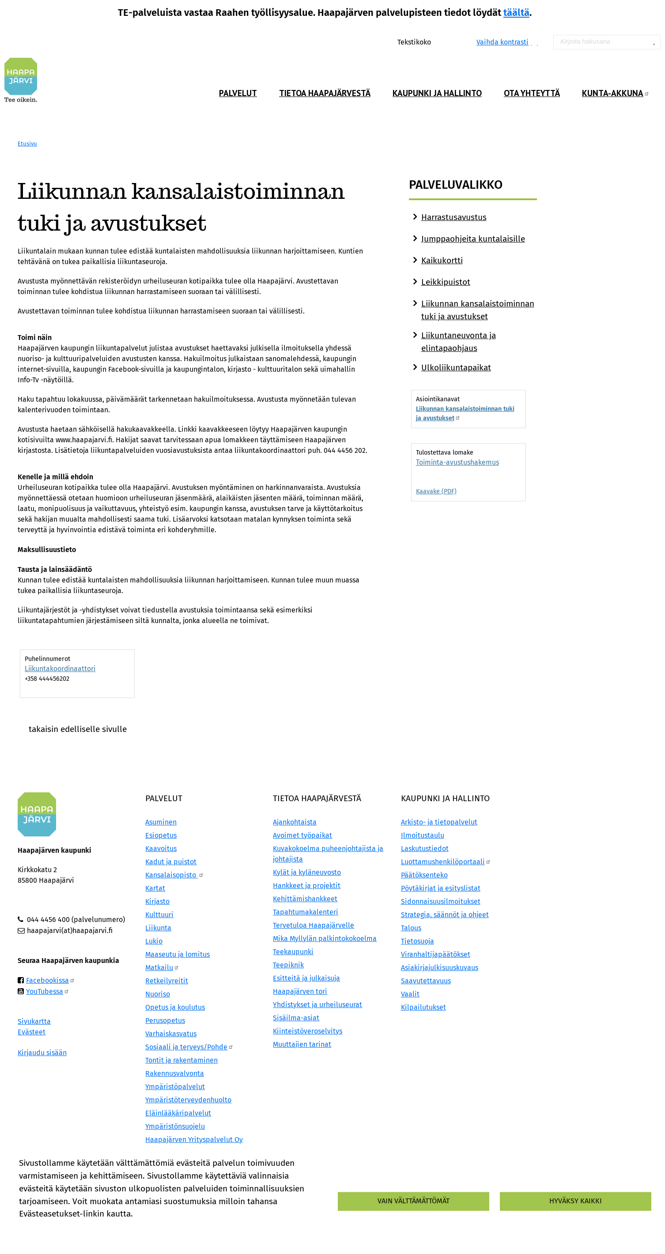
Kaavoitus (161, 848)
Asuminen (161, 822)
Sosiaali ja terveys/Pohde (189, 1047)
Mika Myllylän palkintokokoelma (325, 938)
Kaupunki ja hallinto (437, 92)
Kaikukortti (442, 260)
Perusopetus (165, 1020)
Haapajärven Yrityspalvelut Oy (194, 1139)
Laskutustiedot (425, 848)
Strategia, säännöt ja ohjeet (445, 915)
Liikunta (158, 928)
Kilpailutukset (423, 1007)
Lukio (153, 941)
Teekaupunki (293, 952)
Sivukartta (34, 1021)
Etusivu (27, 143)
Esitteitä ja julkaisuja (306, 978)
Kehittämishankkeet (305, 899)
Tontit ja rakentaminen (181, 1060)
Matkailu (162, 967)
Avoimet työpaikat (302, 835)
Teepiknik (288, 965)
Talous (411, 928)
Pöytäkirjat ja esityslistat (440, 888)
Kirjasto (157, 901)
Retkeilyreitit (166, 981)
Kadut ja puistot (170, 862)
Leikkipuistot (445, 282)
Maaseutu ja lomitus (177, 954)
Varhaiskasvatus (170, 1034)
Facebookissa (50, 980)
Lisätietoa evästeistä (53, 1229)
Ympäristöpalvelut (175, 1086)
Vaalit (410, 994)
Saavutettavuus (426, 981)
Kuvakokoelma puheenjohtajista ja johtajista (328, 853)
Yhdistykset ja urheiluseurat (317, 1004)
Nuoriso (157, 994)
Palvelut (238, 92)
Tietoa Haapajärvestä (324, 92)
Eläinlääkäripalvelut (178, 1113)
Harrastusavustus (454, 217)
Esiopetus (161, 835)
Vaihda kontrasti (502, 42)
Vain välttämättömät (414, 1201)
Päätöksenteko (424, 875)
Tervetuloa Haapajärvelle (313, 925)
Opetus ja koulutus (175, 1007)
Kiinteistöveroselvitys (307, 1031)
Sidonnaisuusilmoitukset (440, 901)
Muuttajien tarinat (302, 1044)
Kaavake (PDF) (436, 491)
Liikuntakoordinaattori (60, 668)
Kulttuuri (159, 915)
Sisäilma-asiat (296, 1018)
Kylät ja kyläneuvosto (307, 872)
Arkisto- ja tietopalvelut (439, 822)
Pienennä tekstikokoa (455, 41)
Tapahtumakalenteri (305, 912)
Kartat (155, 888)
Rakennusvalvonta (174, 1073)
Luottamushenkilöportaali (446, 862)
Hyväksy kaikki (575, 1201)
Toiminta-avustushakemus (457, 462)
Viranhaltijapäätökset (435, 954)
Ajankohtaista (295, 822)
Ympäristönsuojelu (175, 1126)
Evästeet (31, 1032)
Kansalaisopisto (174, 875)
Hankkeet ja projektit (306, 885)
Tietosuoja (417, 941)
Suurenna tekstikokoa (436, 41)
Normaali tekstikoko (445, 41)
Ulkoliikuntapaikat (456, 367)
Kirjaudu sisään (42, 1053)
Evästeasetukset (126, 1229)
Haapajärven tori (300, 991)
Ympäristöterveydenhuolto (188, 1100)
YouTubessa (47, 991)
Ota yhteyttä (532, 92)
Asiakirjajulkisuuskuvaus (439, 967)
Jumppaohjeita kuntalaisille (473, 239)
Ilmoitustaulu (422, 835)
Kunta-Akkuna (616, 92)
